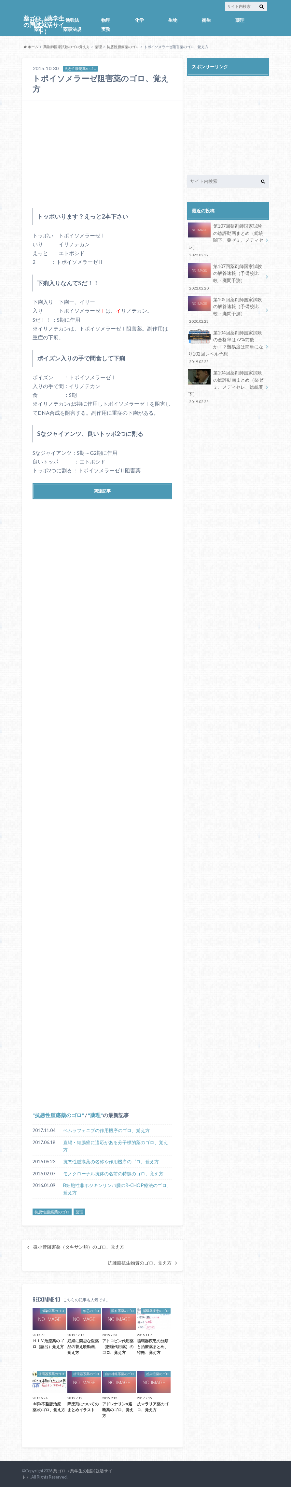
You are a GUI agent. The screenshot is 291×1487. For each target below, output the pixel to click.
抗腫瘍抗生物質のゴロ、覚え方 (140, 1262)
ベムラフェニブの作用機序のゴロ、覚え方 (106, 1130)
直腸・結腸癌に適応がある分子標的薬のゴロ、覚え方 (115, 1146)
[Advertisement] (102, 154)
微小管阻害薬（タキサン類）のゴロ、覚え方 (78, 1247)
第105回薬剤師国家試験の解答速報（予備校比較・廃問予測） (226, 310)
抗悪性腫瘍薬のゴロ (123, 47)
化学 (139, 20)
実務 (105, 29)
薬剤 (38, 29)
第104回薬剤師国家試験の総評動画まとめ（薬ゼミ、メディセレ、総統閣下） (226, 386)
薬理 (239, 20)
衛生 (206, 20)
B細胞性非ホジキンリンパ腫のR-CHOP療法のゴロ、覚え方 (117, 1189)
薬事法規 (72, 29)
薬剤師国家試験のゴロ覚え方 (66, 47)
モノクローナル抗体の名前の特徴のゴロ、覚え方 (113, 1173)
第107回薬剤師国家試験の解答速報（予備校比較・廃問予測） (226, 277)
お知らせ (39, 20)
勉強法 (72, 20)
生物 (172, 20)
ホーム (31, 47)
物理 (105, 20)
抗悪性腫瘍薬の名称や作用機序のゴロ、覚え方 (111, 1161)
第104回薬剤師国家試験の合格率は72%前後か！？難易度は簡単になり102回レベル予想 (226, 346)
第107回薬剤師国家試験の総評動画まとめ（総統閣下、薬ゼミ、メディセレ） (226, 240)
